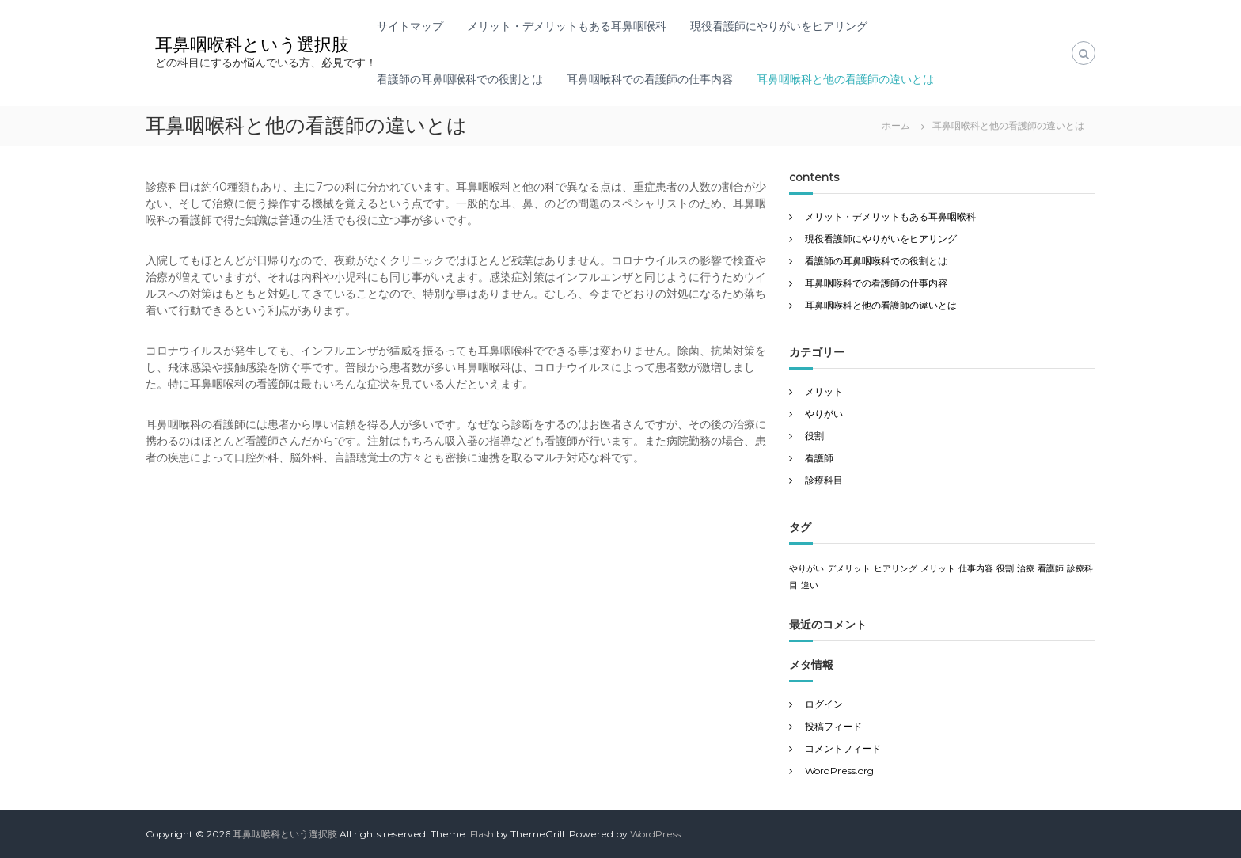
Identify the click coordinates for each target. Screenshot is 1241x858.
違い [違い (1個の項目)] (809, 585)
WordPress (655, 834)
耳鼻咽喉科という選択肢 (252, 44)
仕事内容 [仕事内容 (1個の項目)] (975, 569)
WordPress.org (839, 770)
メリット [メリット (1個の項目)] (937, 569)
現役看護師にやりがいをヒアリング (778, 26)
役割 (814, 436)
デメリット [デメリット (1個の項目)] (849, 569)
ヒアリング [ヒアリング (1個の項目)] (895, 569)
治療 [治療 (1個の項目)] (1025, 569)
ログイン (824, 704)
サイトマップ (410, 26)
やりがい (824, 414)
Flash (482, 834)
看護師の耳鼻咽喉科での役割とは (460, 79)
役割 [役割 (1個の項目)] (1005, 569)
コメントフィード (843, 748)
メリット (824, 391)
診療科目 (824, 480)
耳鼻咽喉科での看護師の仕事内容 (650, 79)
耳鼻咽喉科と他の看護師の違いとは (845, 79)
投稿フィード (833, 726)
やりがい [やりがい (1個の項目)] (806, 569)
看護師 (819, 458)
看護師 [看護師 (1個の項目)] (1051, 569)
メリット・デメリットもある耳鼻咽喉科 (566, 26)
